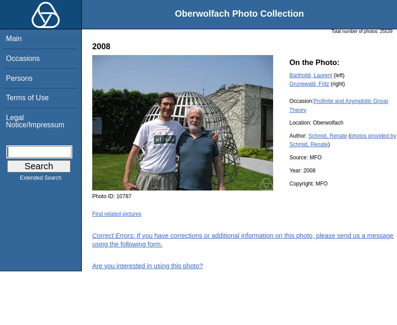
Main (14, 38)
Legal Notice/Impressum (35, 121)
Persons (19, 78)
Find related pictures (117, 214)
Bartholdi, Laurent (310, 75)
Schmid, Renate (327, 136)
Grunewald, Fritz (309, 84)
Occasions (23, 58)
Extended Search (40, 179)
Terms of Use (27, 98)
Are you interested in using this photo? (147, 265)
